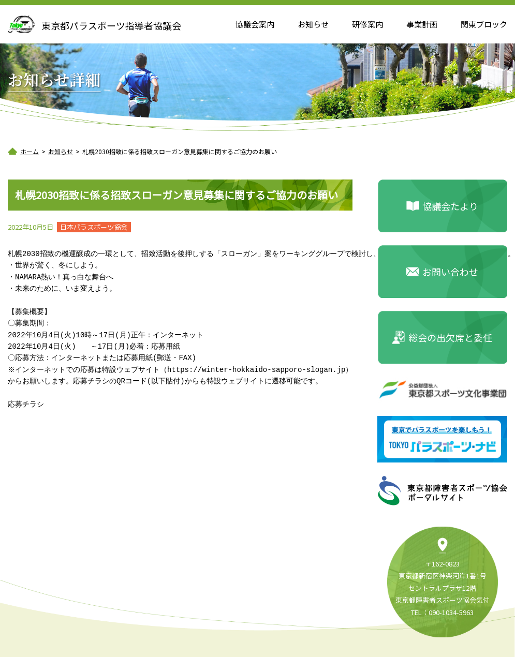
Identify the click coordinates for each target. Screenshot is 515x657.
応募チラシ (26, 404)
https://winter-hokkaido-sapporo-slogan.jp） (261, 370)
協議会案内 (255, 24)
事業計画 (421, 24)
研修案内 (367, 24)
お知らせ (313, 24)
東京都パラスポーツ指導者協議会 (111, 25)
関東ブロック (484, 24)
